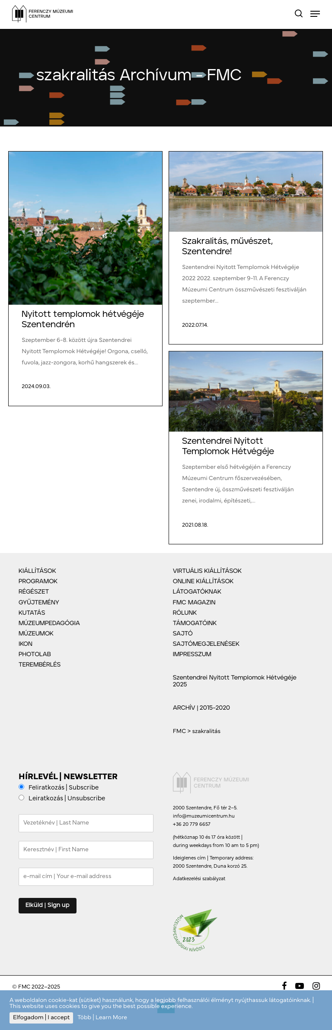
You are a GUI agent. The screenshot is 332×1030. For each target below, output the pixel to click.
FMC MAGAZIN (194, 603)
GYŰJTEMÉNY (39, 603)
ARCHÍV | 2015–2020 (201, 708)
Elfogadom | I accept (41, 1018)
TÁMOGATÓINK (195, 623)
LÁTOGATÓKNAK (197, 592)
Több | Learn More (102, 1018)
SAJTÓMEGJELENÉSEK (206, 644)
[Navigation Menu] (315, 13)
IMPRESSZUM (192, 654)
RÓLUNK (185, 613)
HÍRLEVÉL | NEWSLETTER (68, 777)
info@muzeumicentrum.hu (204, 816)
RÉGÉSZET (34, 592)
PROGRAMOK (38, 581)
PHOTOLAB (35, 654)
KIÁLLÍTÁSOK (37, 571)
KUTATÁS (32, 613)
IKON (25, 644)
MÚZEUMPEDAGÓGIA (49, 623)
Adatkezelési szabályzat (199, 879)
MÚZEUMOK (36, 634)
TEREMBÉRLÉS (40, 665)
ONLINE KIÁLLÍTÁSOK (203, 581)
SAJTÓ (183, 634)
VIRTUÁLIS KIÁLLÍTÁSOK (207, 571)
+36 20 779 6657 (192, 824)
